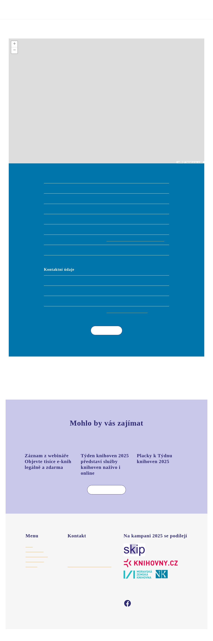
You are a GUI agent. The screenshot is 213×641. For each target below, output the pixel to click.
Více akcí (103, 336)
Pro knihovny (34, 556)
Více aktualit (103, 495)
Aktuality (31, 571)
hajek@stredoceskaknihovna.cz (89, 571)
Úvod (12, 32)
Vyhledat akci (148, 9)
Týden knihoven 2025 (39, 12)
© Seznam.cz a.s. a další (193, 168)
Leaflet (180, 168)
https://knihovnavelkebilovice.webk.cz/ (137, 245)
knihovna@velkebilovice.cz (127, 317)
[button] (106, 104)
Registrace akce (37, 561)
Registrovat (119, 9)
